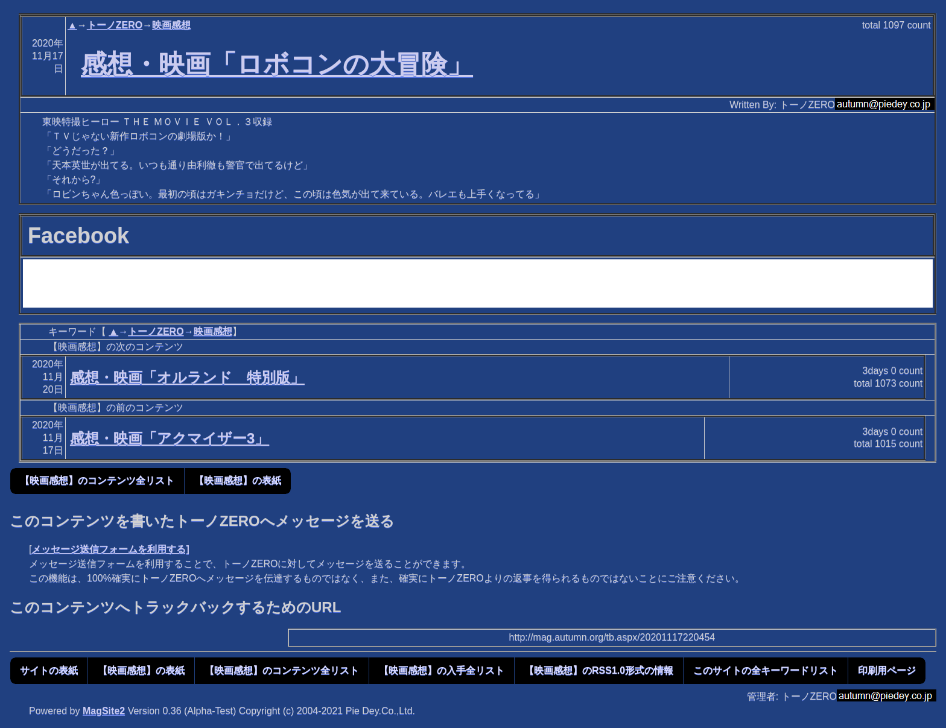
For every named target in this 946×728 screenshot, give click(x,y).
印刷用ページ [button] (887, 670)
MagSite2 (104, 711)
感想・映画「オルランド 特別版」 (187, 377)
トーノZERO (114, 25)
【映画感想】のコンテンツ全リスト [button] (97, 480)
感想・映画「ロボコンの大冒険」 (277, 63)
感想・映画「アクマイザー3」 (169, 438)
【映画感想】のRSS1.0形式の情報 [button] (598, 670)
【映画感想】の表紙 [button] (237, 480)
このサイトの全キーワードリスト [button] (765, 670)
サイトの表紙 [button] (49, 670)
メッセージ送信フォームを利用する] (110, 549)
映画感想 (171, 25)
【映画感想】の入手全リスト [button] (441, 670)
